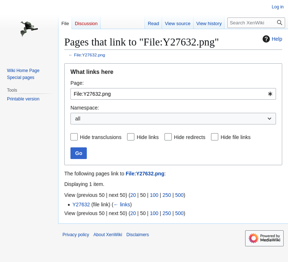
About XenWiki (107, 234)
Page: (77, 83)
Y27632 (81, 204)
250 (166, 195)
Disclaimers (137, 234)
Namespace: (84, 108)
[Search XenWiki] (256, 22)
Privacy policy (75, 234)
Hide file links (235, 137)
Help (271, 39)
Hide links (148, 137)
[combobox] (173, 94)
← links (121, 204)
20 (133, 195)
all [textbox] (77, 119)
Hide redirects (189, 137)
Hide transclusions (100, 137)
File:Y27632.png (89, 54)
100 (154, 195)
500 (179, 195)
